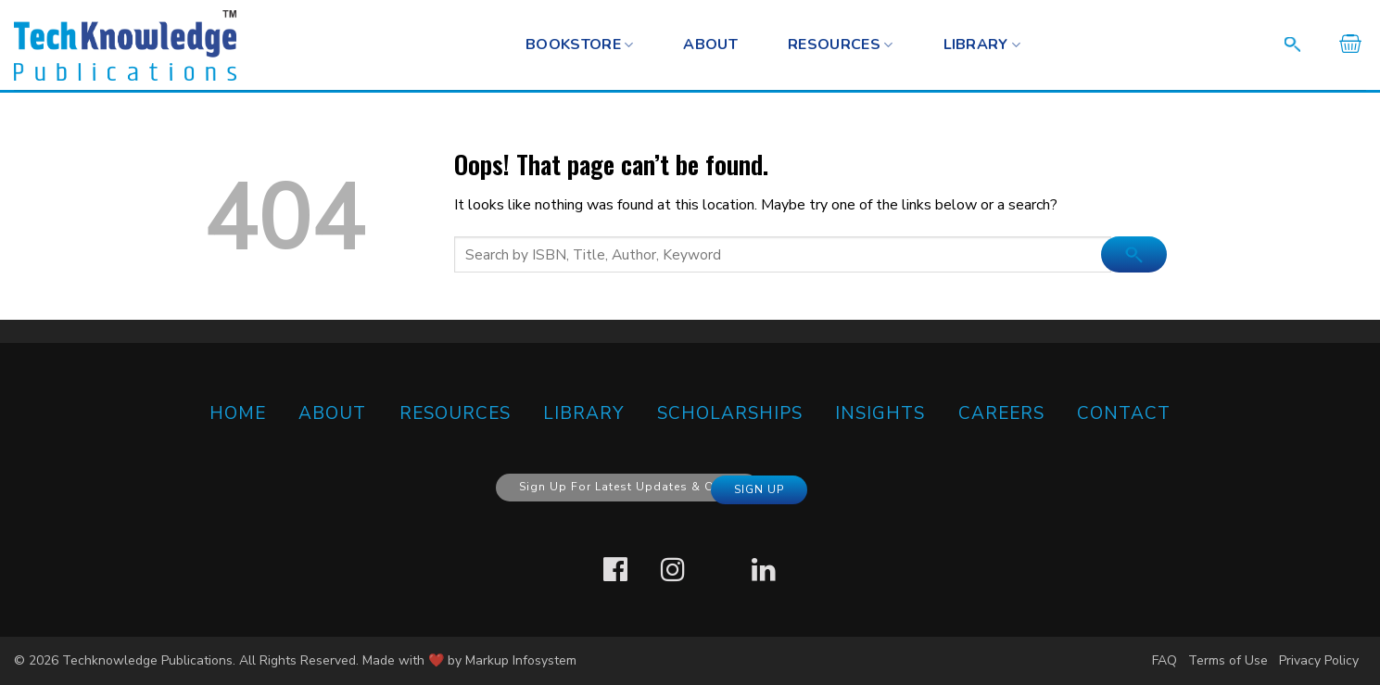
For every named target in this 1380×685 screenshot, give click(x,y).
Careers (1001, 413)
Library (982, 44)
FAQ (1164, 660)
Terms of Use (1228, 660)
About (710, 44)
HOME (237, 413)
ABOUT (332, 413)
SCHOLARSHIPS (730, 413)
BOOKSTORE (579, 44)
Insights (880, 413)
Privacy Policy (1319, 660)
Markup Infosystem (520, 660)
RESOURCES (840, 44)
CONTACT (1124, 413)
